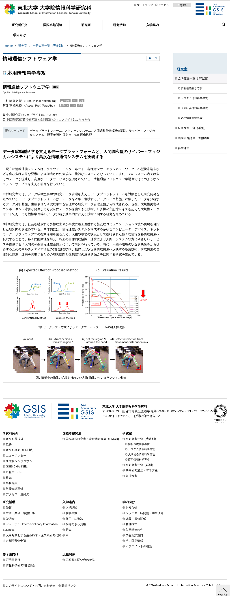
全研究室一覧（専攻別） (49, 45)
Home (9, 45)
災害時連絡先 (134, 529)
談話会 (10, 518)
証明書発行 (13, 559)
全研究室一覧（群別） (192, 128)
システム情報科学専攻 (194, 98)
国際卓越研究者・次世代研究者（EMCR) (92, 439)
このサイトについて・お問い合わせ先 (129, 416)
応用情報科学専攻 (191, 118)
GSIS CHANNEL (17, 466)
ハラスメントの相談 (139, 546)
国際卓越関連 (52, 25)
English (182, 5)
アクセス (163, 5)
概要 (9, 444)
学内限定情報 (134, 540)
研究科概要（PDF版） (20, 450)
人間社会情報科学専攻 (194, 108)
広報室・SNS (15, 472)
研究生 (70, 529)
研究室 (86, 25)
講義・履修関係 (136, 518)
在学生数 (71, 513)
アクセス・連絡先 (17, 494)
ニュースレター (16, 455)
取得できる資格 (76, 524)
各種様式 (131, 524)
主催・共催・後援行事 (20, 513)
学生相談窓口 (134, 535)
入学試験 (71, 507)
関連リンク (69, 585)
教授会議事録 (14, 488)
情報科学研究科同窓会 (20, 565)
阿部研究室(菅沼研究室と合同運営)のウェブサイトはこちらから (48, 119)
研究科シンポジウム (19, 461)
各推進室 (183, 148)
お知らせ (131, 507)
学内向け (19, 35)
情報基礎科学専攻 (191, 88)
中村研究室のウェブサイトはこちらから (32, 114)
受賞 (9, 507)
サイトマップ (145, 5)
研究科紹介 (19, 25)
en (155, 58)
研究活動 (119, 25)
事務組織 (11, 483)
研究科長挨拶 (14, 439)
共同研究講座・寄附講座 (194, 138)
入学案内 (152, 25)
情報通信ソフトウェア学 (86, 45)
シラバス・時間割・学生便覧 (144, 513)
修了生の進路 (74, 518)
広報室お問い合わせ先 (80, 559)
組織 (9, 477)
